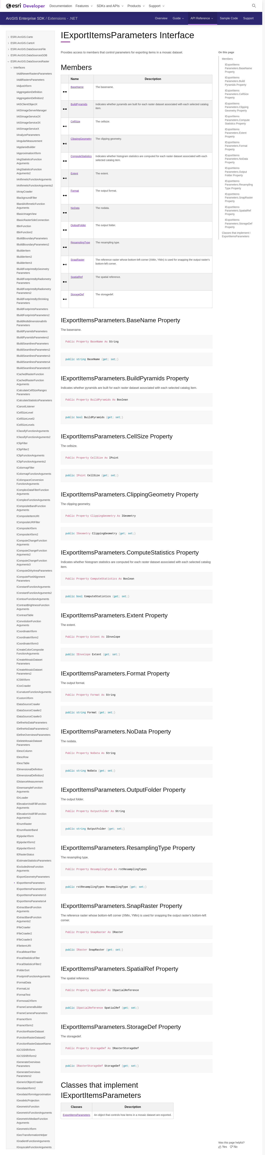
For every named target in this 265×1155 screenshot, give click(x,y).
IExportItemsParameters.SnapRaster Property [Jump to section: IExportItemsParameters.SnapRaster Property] (239, 198)
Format (75, 190)
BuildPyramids (79, 104)
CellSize (75, 121)
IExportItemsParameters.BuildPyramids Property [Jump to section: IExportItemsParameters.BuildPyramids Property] (235, 81)
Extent (74, 173)
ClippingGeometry (81, 138)
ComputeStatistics (81, 156)
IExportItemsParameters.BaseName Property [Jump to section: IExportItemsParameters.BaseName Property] (238, 68)
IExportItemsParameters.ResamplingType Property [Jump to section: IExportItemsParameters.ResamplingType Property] (239, 185)
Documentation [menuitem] (60, 6)
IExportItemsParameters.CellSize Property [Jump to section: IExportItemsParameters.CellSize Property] (237, 94)
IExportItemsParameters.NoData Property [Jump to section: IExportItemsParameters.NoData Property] (236, 159)
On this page (226, 52)
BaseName (77, 87)
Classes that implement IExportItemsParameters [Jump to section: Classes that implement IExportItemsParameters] (236, 234)
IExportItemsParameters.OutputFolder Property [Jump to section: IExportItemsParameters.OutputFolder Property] (236, 172)
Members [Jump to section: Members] (227, 58)
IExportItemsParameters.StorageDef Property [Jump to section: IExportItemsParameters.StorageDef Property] (238, 223)
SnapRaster (77, 259)
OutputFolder (78, 225)
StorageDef (77, 294)
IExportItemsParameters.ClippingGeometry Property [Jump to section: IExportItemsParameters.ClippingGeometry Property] (236, 107)
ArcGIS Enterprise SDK (25, 18)
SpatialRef (77, 276)
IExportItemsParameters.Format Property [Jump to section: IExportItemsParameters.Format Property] (236, 146)
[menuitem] (84, 6)
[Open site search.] (254, 6)
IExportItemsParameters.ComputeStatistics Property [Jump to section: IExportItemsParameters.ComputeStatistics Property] (237, 120)
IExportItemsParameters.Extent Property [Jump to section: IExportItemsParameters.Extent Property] (235, 133)
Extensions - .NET (63, 18)
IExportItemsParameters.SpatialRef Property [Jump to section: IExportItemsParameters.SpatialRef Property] (238, 211)
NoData (75, 207)
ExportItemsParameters (76, 1114)
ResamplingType (80, 242)
